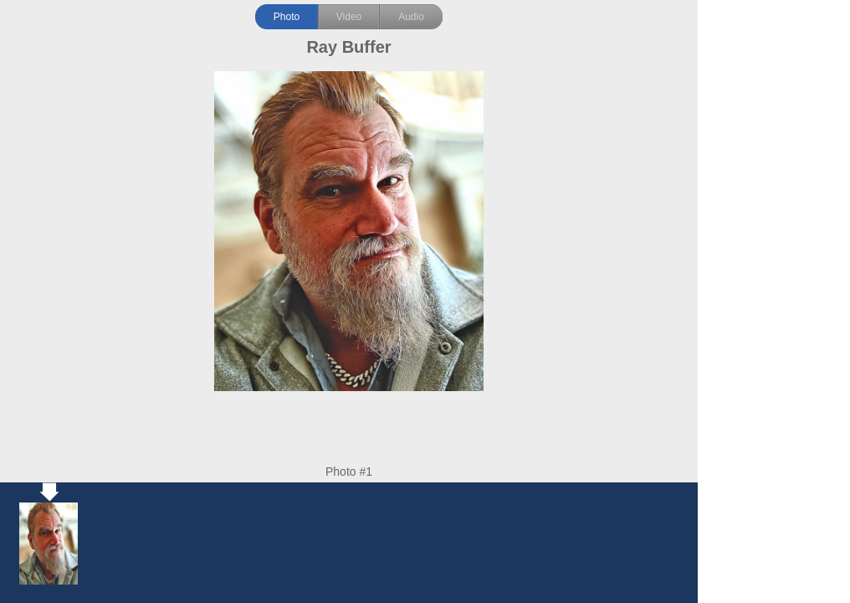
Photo (287, 17)
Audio (411, 17)
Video (348, 17)
